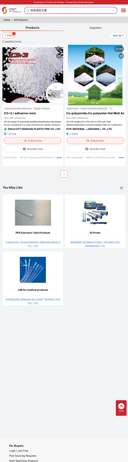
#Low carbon (10, 157)
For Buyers (16, 445)
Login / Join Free (18, 450)
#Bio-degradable (74, 157)
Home (7, 19)
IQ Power (95, 232)
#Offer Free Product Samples (100, 157)
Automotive (72, 108)
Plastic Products (42, 108)
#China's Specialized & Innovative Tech (39, 157)
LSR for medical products (33, 289)
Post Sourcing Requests (22, 455)
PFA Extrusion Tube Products (33, 232)
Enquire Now (33, 140)
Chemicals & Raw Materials (18, 108)
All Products (21, 19)
